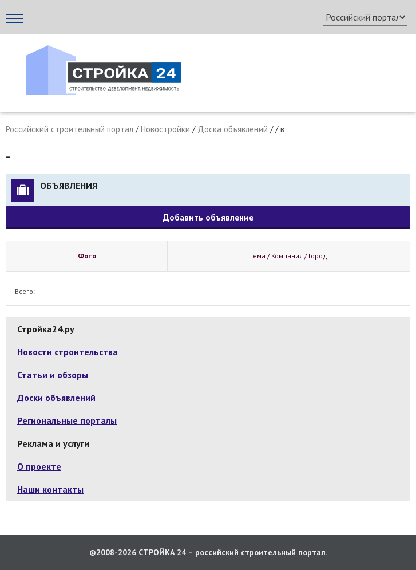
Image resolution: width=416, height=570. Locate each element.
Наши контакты (50, 489)
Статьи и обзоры (52, 374)
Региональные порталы (67, 420)
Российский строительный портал (69, 129)
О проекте (39, 466)
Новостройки (166, 129)
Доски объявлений (56, 397)
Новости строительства (67, 351)
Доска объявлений (233, 129)
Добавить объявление (208, 217)
